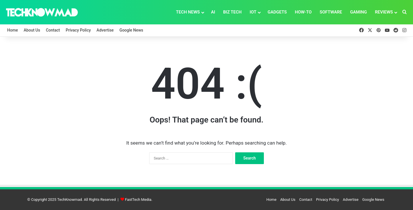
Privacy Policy (78, 30)
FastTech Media (138, 199)
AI (213, 12)
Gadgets (277, 12)
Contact (53, 30)
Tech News (188, 12)
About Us (32, 30)
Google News (131, 30)
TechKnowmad (69, 199)
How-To (303, 12)
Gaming (358, 12)
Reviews (384, 12)
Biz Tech (232, 12)
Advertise (105, 30)
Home (12, 30)
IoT (253, 12)
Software (331, 12)
